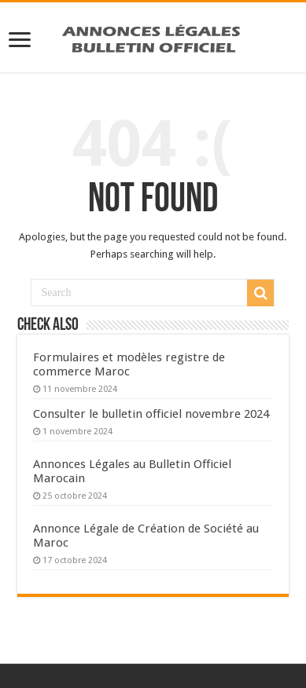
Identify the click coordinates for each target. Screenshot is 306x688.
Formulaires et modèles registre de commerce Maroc (129, 364)
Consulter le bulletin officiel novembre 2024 (151, 414)
